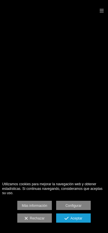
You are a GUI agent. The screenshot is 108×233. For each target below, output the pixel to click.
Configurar (73, 206)
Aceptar (73, 218)
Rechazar (34, 218)
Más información (34, 206)
